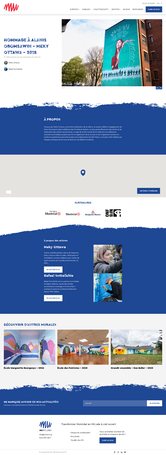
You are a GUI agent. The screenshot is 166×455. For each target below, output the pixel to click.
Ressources (137, 9)
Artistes (116, 9)
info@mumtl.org (45, 434)
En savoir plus (53, 269)
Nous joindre (148, 3)
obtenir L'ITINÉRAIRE (148, 191)
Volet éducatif (101, 9)
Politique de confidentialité (80, 433)
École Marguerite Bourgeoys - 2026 (24, 368)
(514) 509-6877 (45, 438)
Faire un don (154, 9)
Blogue (126, 9)
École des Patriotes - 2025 (72, 368)
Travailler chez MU (77, 440)
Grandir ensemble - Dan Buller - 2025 (132, 368)
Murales (86, 9)
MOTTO (64, 452)
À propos (75, 9)
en (158, 3)
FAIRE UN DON (107, 440)
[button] (157, 87)
